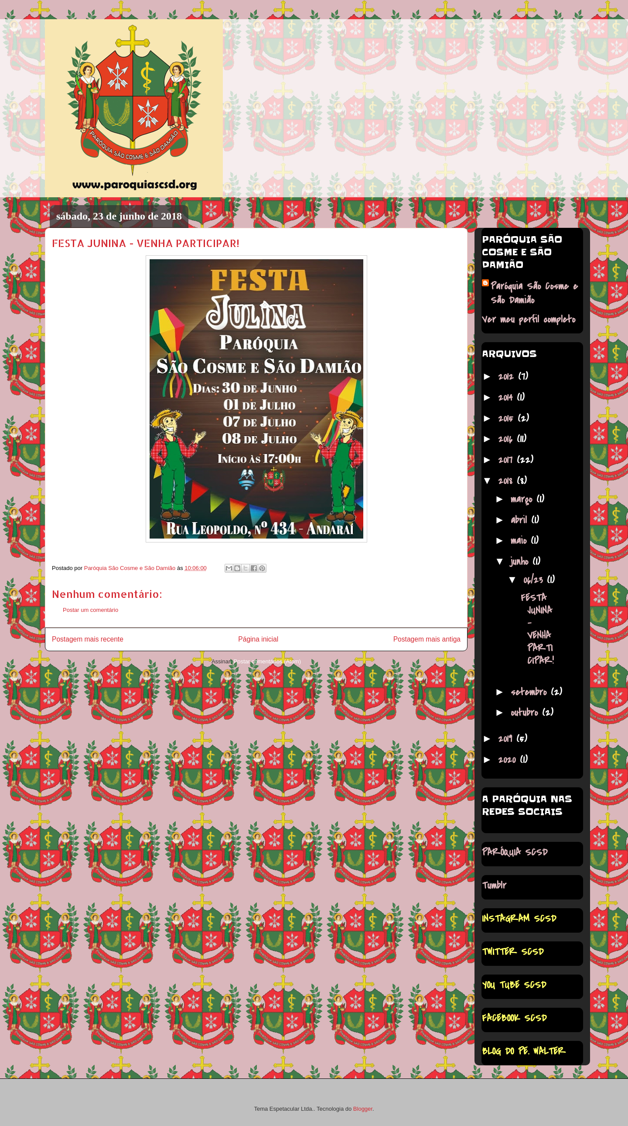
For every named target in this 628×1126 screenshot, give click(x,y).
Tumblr (494, 886)
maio (521, 541)
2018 (507, 481)
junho (521, 562)
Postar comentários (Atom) (267, 661)
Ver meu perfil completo (528, 319)
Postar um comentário (90, 610)
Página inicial (258, 639)
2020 (509, 760)
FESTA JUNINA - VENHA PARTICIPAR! (537, 629)
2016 (507, 439)
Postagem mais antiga (427, 639)
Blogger (362, 1108)
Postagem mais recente (87, 639)
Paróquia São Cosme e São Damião (534, 293)
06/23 (535, 580)
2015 (508, 419)
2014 (507, 398)
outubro (526, 713)
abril (521, 520)
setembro (531, 692)
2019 (507, 739)
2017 (507, 460)
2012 (508, 377)
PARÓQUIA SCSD (514, 852)
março (523, 499)
